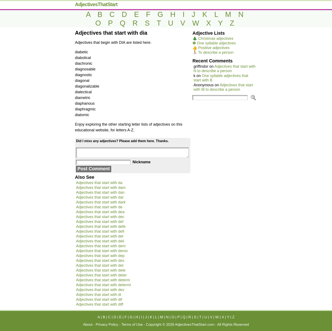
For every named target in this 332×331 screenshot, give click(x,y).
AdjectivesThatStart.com (194, 325)
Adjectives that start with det (99, 265)
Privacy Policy (107, 325)
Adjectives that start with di (98, 295)
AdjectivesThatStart (96, 4)
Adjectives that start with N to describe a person (225, 68)
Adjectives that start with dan (100, 192)
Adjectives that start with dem (101, 246)
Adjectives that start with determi (103, 285)
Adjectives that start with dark (101, 202)
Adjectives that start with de (99, 207)
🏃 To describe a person (213, 52)
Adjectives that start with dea (100, 212)
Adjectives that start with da (99, 183)
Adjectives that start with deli (100, 241)
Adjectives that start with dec (100, 217)
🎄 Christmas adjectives (212, 38)
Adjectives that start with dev (100, 290)
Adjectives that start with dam (101, 187)
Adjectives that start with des (100, 260)
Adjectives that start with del (99, 236)
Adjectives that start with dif (99, 299)
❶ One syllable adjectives (214, 43)
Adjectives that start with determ (103, 280)
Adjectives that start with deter (101, 275)
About (88, 325)
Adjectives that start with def (99, 222)
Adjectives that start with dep (100, 256)
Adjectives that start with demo (102, 251)
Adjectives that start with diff (99, 304)
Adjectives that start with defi (100, 231)
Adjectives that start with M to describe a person (223, 87)
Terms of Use (132, 325)
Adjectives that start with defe (101, 226)
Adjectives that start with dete (101, 270)
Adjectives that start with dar (100, 197)
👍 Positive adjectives (211, 48)
